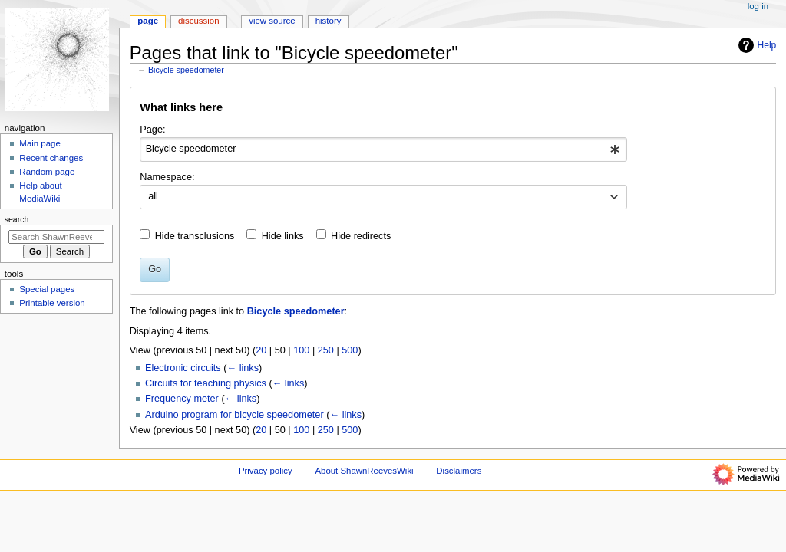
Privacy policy (265, 470)
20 (261, 350)
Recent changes (51, 158)
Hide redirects (361, 236)
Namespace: (167, 177)
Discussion (198, 20)
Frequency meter (182, 398)
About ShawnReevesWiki (364, 470)
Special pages (46, 289)
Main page (40, 143)
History (328, 20)
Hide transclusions (195, 236)
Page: (152, 129)
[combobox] (383, 149)
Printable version (51, 302)
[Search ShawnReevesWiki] (56, 237)
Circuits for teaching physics (205, 383)
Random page (46, 171)
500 (350, 350)
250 (326, 350)
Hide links (283, 236)
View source (272, 20)
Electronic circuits (183, 368)
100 (301, 350)
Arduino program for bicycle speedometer (234, 414)
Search (17, 219)
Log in (758, 6)
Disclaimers (458, 470)
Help (756, 45)
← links (242, 368)
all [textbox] (153, 196)
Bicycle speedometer (186, 69)
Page (147, 20)
